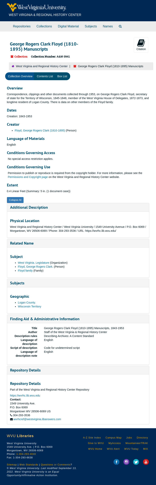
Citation (141, 45)
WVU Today (131, 449)
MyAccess (115, 443)
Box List (62, 76)
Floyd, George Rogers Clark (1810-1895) (40, 130)
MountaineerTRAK (137, 443)
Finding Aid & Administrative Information (44, 318)
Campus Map (114, 437)
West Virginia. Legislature (33, 262)
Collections (44, 26)
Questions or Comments (56, 464)
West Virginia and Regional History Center (42, 66)
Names (108, 26)
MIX (145, 449)
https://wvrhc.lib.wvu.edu (25, 395)
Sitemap (12, 464)
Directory (142, 437)
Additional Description (29, 207)
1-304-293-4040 (26, 454)
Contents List (45, 76)
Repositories (22, 26)
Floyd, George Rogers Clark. (35, 266)
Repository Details (25, 370)
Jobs (129, 437)
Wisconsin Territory (29, 306)
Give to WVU (96, 443)
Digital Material (68, 26)
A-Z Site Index (92, 437)
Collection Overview (20, 76)
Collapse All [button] (15, 200)
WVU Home (95, 449)
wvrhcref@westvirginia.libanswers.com (37, 419)
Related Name (22, 243)
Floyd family (25, 270)
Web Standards (28, 464)
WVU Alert (113, 449)
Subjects (91, 26)
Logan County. (27, 302)
